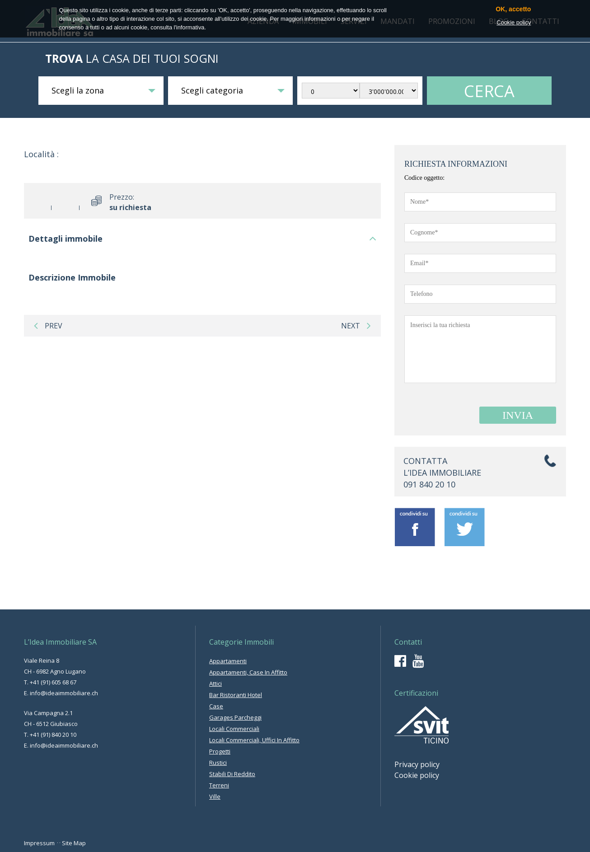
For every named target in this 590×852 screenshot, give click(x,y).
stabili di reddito (232, 774)
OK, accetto (513, 9)
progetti (219, 751)
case (216, 706)
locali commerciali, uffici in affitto (254, 740)
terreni (219, 785)
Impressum (39, 843)
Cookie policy (416, 775)
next (356, 326)
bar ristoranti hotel (235, 695)
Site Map (74, 843)
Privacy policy (417, 764)
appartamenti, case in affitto (248, 672)
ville (214, 796)
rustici (218, 762)
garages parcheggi (235, 717)
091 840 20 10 (429, 484)
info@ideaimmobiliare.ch (64, 693)
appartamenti (228, 661)
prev (48, 326)
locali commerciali (234, 729)
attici (215, 683)
